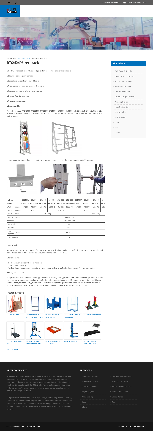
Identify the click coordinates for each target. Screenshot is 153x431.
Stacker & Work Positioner (124, 76)
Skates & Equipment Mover (125, 97)
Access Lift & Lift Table (123, 81)
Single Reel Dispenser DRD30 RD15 (52, 342)
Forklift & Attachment (122, 92)
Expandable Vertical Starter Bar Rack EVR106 (34, 316)
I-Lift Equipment (18, 426)
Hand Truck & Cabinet (123, 86)
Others (117, 133)
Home (19, 58)
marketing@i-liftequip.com (136, 2)
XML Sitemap (122, 426)
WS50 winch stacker (71, 341)
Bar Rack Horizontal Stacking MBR (52, 316)
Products (26, 58)
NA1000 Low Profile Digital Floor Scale (90, 342)
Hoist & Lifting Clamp (122, 107)
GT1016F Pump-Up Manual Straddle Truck (33, 342)
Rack (16, 349)
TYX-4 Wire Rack (13, 315)
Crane (117, 122)
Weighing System (121, 102)
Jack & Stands (120, 117)
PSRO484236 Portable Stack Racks (72, 316)
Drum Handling (120, 112)
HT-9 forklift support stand (92, 315)
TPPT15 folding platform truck (15, 342)
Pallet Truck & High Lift (123, 71)
